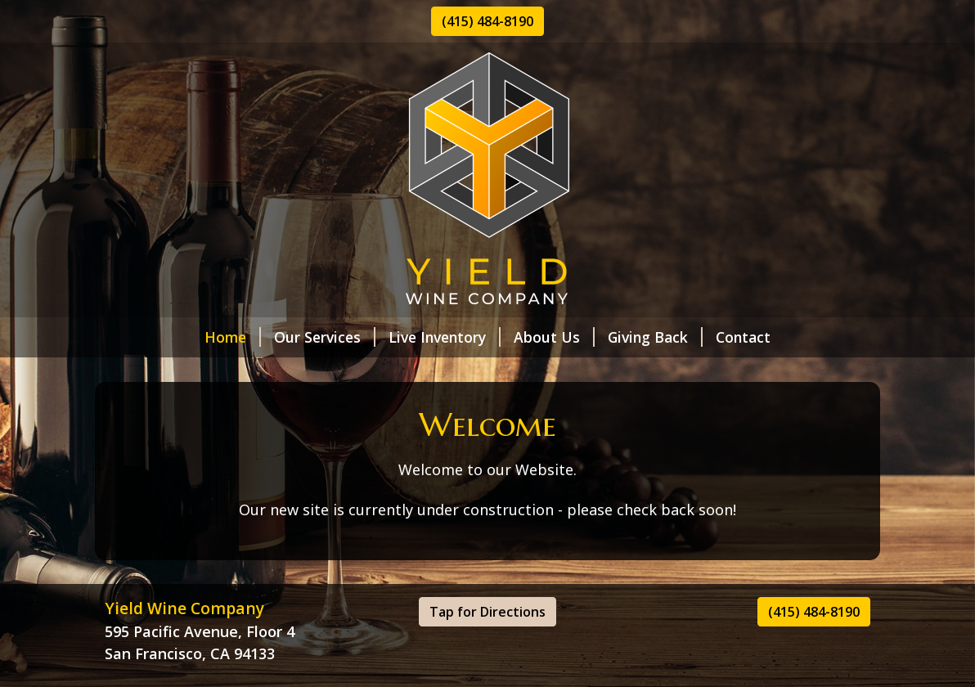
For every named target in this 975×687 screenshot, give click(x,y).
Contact (743, 337)
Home (232, 337)
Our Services (324, 337)
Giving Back (655, 337)
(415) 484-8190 (487, 21)
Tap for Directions (487, 612)
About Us (554, 337)
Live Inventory (445, 337)
